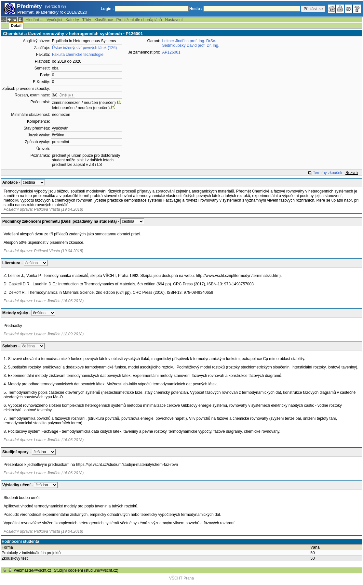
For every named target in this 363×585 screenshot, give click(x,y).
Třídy (86, 20)
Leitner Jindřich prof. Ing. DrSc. (189, 41)
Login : (107, 8)
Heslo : (195, 8)
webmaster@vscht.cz (32, 570)
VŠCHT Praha (181, 578)
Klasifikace (103, 20)
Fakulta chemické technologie (77, 54)
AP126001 (171, 52)
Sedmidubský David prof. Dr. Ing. (190, 45)
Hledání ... (34, 20)
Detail (16, 25)
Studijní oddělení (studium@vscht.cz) (86, 570)
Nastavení (174, 20)
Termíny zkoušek (327, 172)
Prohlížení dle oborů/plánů (139, 20)
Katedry (72, 20)
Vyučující (54, 20)
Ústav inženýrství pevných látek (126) (84, 47)
